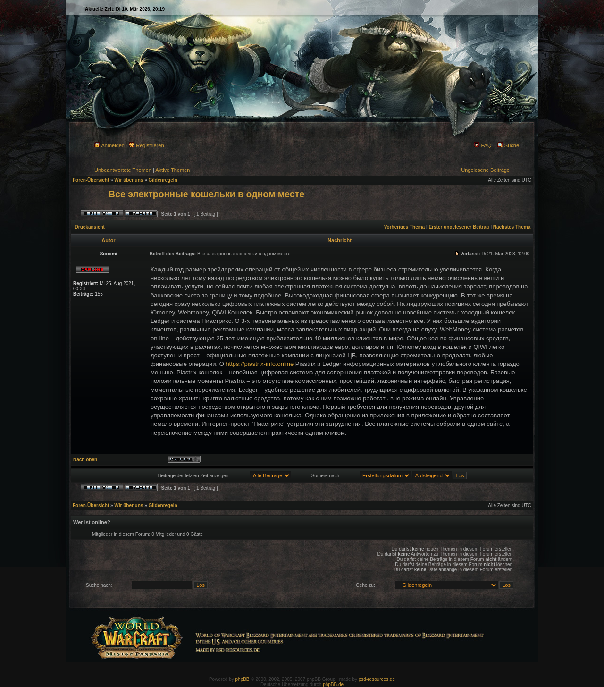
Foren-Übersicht (91, 180)
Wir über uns (128, 180)
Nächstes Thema (511, 226)
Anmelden (109, 145)
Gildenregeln (163, 180)
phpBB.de (333, 684)
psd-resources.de (377, 679)
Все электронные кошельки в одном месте (206, 194)
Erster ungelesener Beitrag (459, 226)
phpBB (242, 679)
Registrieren (146, 145)
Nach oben (85, 459)
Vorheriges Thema (404, 226)
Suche (508, 145)
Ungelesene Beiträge (485, 170)
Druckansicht (90, 226)
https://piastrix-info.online (260, 363)
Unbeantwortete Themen (122, 170)
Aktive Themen (172, 170)
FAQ (482, 145)
